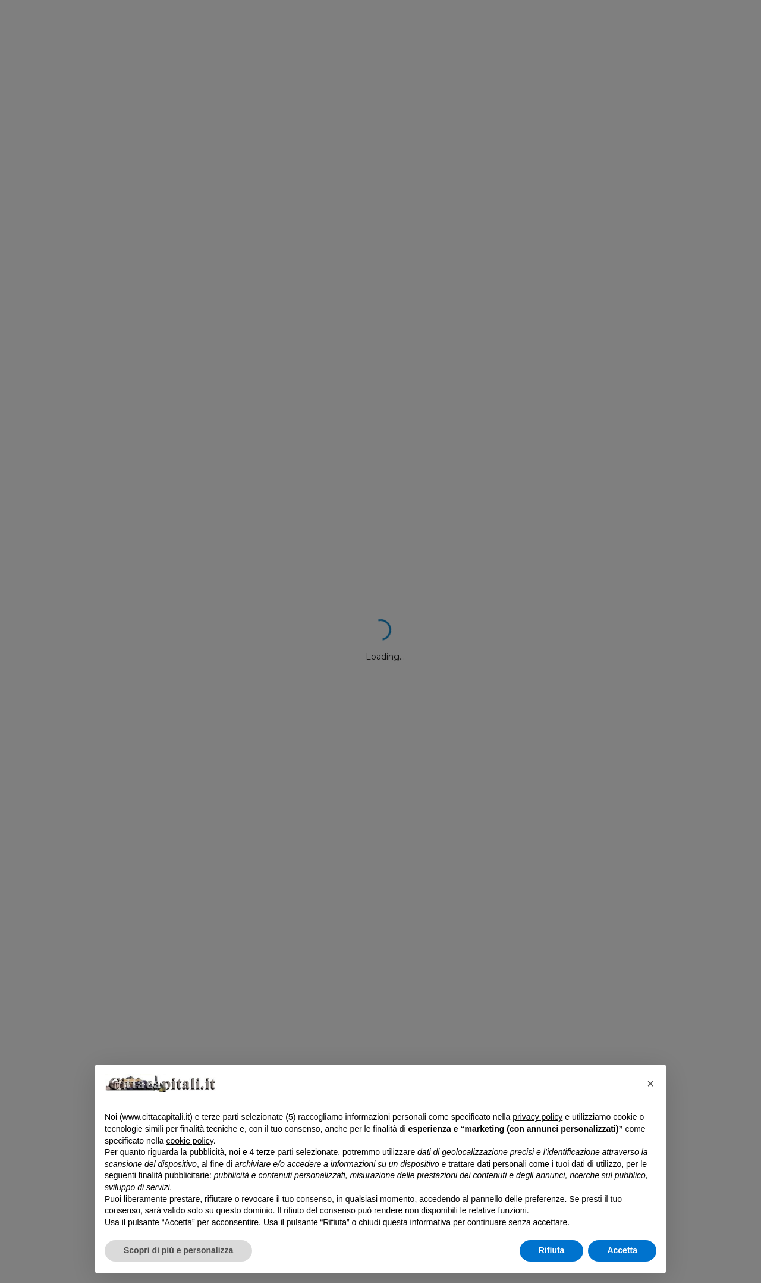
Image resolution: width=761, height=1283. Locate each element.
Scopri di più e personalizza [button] (178, 1250)
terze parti (274, 1152)
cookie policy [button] (189, 1140)
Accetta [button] (622, 1250)
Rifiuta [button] (552, 1250)
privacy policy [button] (537, 1117)
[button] (650, 1083)
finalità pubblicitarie (174, 1175)
